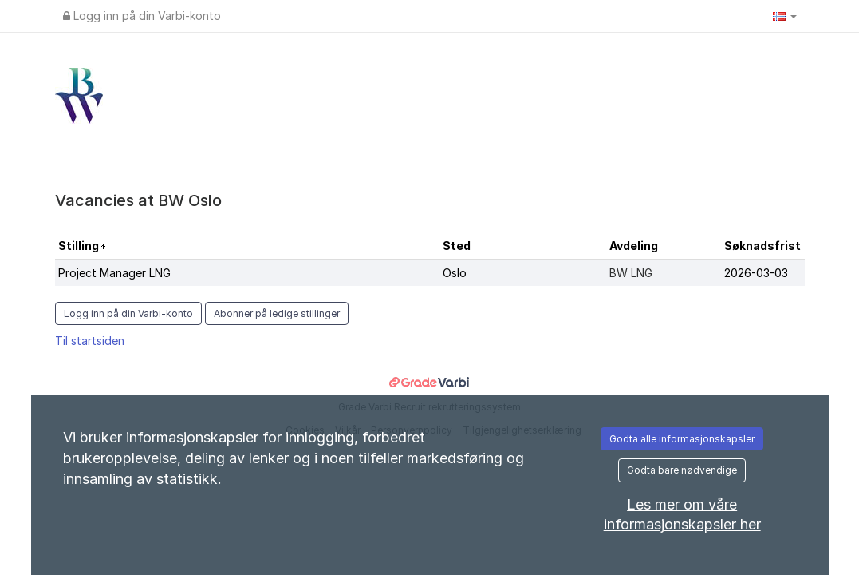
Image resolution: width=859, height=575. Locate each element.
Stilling (79, 245)
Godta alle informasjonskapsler (682, 439)
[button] (785, 16)
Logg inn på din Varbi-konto (142, 15)
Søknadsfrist (762, 245)
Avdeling (633, 245)
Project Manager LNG (114, 273)
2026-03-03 (756, 273)
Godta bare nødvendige (682, 470)
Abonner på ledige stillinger (277, 313)
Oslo (455, 273)
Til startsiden (89, 340)
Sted (457, 245)
